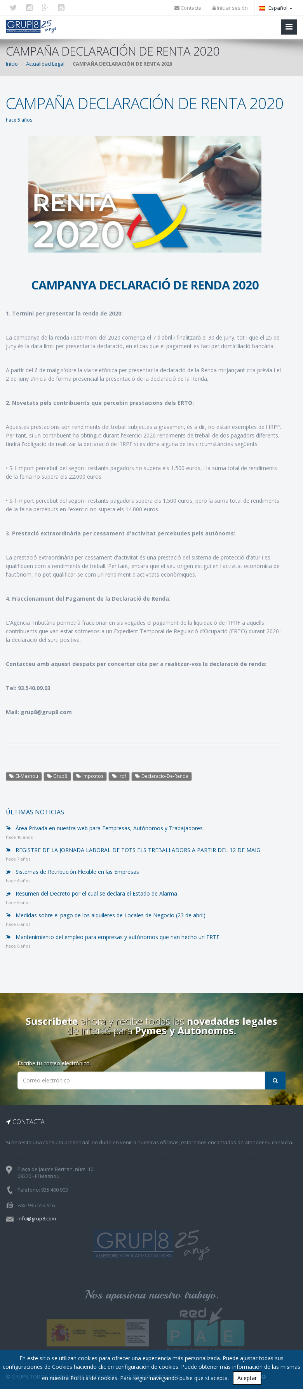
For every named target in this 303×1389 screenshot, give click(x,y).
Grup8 (57, 776)
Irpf (119, 776)
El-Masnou (23, 776)
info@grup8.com (36, 1218)
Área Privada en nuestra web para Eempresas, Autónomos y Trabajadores (104, 828)
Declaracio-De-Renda (161, 776)
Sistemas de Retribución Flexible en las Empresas (72, 871)
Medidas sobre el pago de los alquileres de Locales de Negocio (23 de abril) (105, 915)
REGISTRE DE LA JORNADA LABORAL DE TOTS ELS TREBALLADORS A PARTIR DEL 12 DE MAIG (133, 850)
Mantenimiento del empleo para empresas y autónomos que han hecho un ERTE (112, 937)
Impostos (89, 776)
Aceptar (247, 1378)
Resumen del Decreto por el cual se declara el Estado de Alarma (91, 893)
